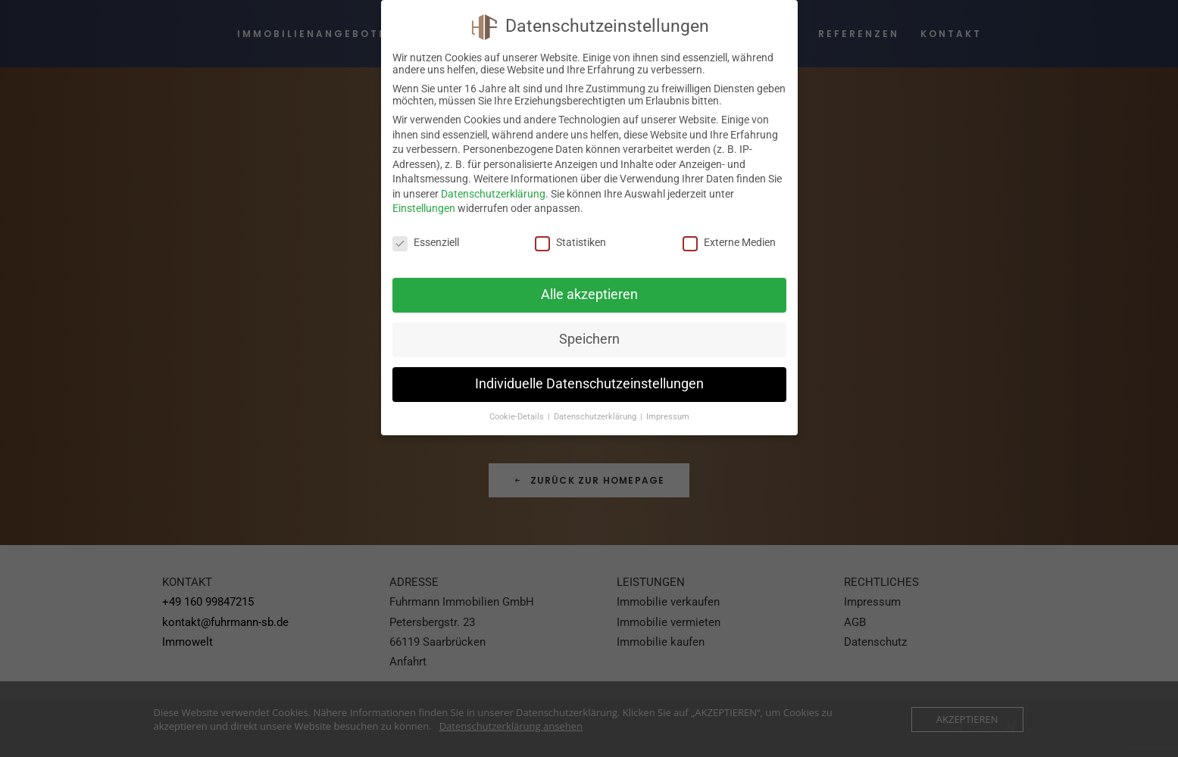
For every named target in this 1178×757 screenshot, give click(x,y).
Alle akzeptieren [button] (589, 294)
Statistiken (570, 242)
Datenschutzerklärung (493, 194)
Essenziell (425, 242)
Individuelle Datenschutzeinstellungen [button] (589, 383)
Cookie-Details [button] (517, 417)
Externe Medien (729, 242)
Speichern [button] (589, 339)
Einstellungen (423, 208)
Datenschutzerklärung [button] (596, 417)
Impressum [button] (667, 417)
